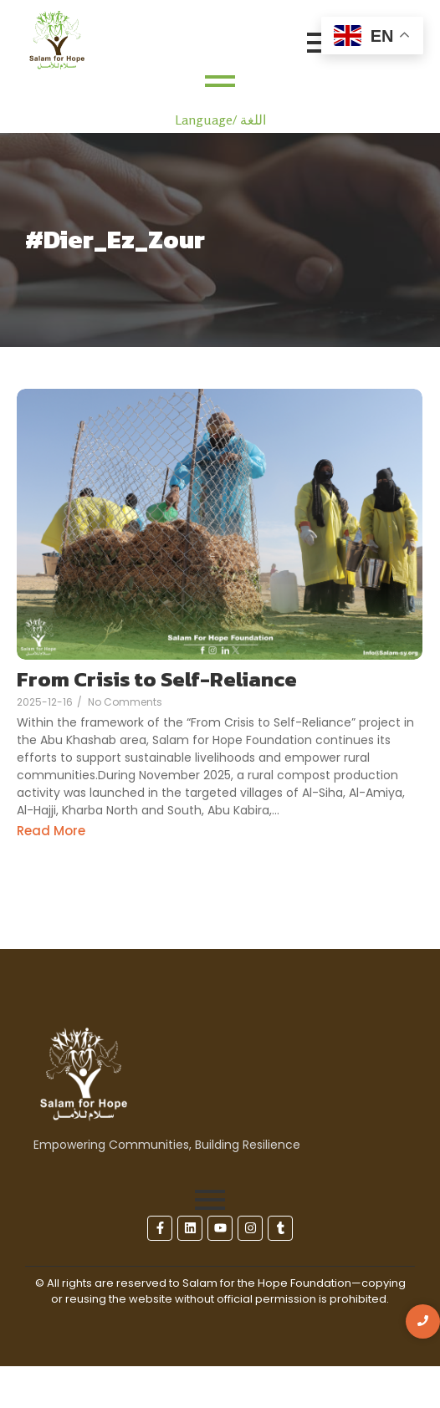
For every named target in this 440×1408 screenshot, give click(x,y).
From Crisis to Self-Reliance (157, 679)
